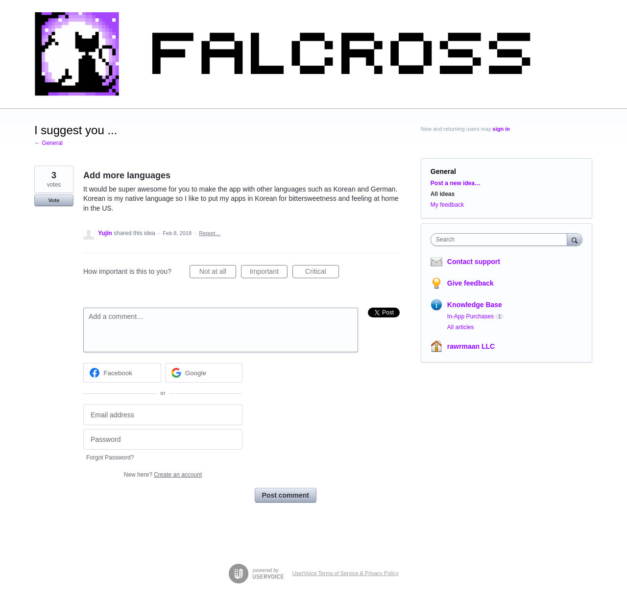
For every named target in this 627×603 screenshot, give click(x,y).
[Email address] (162, 414)
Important (269, 272)
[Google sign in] (204, 373)
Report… (209, 233)
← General (48, 143)
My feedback (447, 204)
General (443, 171)
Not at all (217, 272)
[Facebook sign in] (122, 373)
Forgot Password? (110, 457)
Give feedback (470, 283)
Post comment (285, 495)
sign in (501, 129)
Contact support (473, 261)
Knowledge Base (474, 305)
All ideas (443, 194)
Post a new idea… (456, 183)
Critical (322, 272)
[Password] (162, 439)
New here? (163, 474)
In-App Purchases (470, 316)
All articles (460, 327)
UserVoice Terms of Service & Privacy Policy (345, 573)
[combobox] (501, 239)
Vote (53, 200)
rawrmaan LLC (471, 346)
